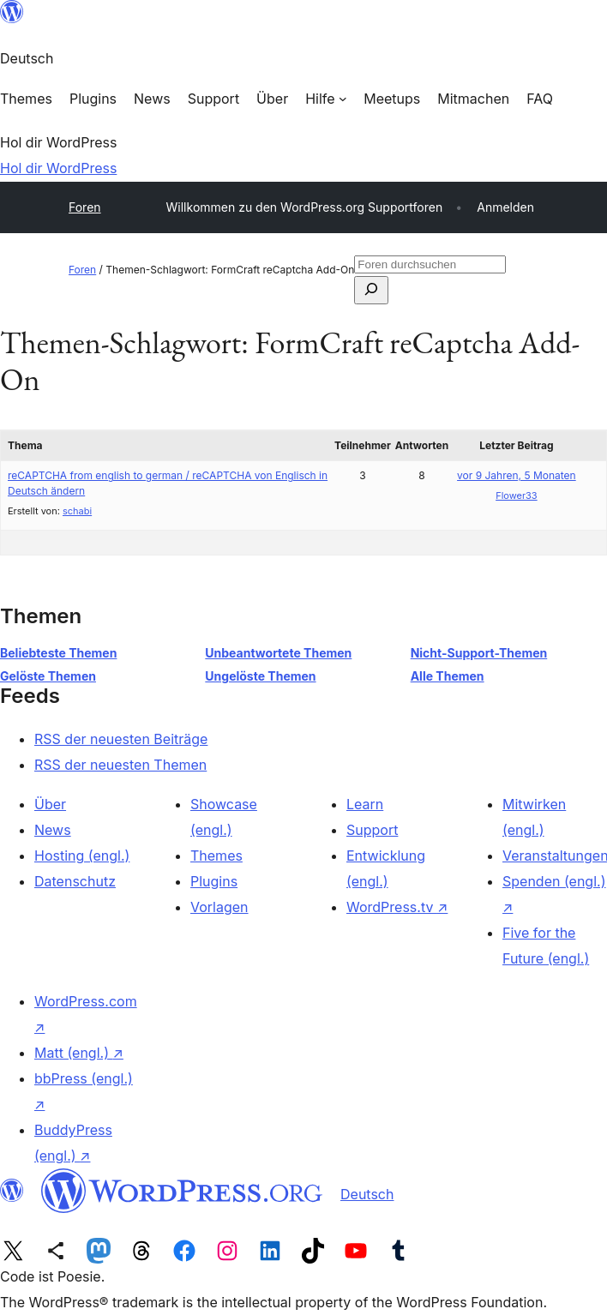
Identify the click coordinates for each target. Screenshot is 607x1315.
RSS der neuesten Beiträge (120, 739)
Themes (216, 855)
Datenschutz (75, 881)
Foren (85, 207)
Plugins (213, 881)
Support (372, 829)
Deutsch (367, 1194)
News (52, 829)
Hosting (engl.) (81, 855)
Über (50, 804)
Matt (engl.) (78, 1052)
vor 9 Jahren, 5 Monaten (516, 475)
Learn (364, 804)
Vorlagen (219, 907)
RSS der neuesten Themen (120, 764)
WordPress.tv (397, 907)
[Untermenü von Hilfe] (325, 98)
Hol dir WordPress (58, 168)
